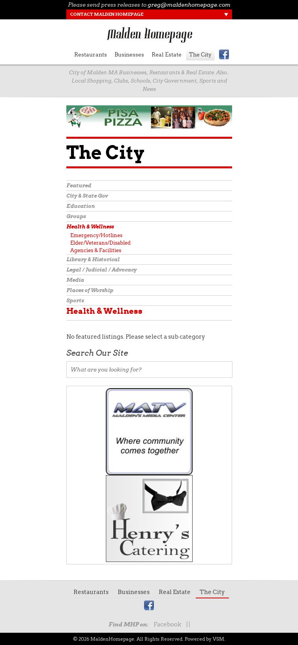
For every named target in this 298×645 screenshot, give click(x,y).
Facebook (167, 624)
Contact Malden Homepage (106, 14)
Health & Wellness (90, 227)
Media (75, 280)
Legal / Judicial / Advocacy (101, 270)
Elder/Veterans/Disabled (100, 243)
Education (80, 206)
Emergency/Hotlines (96, 235)
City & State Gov (87, 196)
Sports (75, 301)
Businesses (129, 54)
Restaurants (90, 54)
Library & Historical (93, 259)
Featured (78, 186)
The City (200, 54)
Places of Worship (89, 290)
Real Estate (167, 54)
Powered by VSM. (205, 639)
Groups (76, 216)
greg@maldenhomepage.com (189, 5)
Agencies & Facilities (95, 250)
